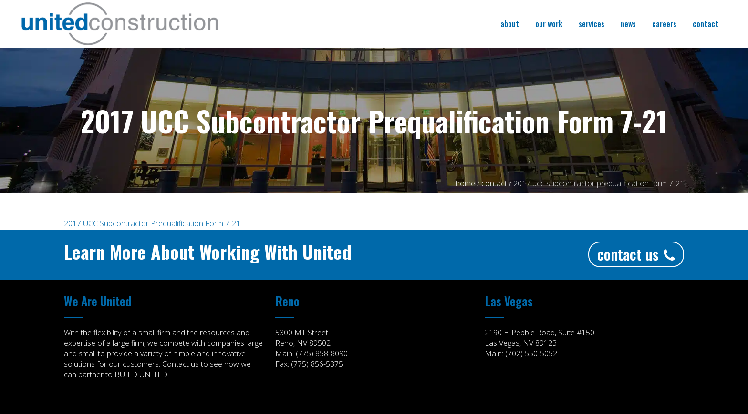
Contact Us (636, 254)
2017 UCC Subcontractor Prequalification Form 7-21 (152, 223)
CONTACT (494, 183)
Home (465, 183)
